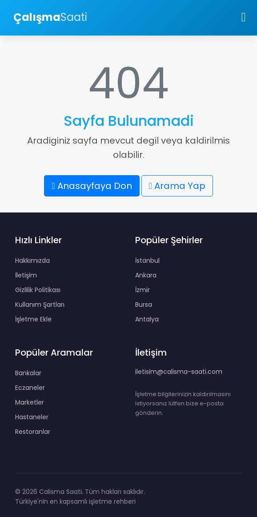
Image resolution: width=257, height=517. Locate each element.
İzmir (142, 289)
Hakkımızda (32, 260)
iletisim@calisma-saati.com (178, 371)
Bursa (143, 304)
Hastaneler (31, 417)
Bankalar (28, 373)
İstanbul (147, 260)
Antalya (147, 319)
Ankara (146, 275)
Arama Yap (177, 186)
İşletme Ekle (33, 319)
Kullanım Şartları (39, 304)
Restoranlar (32, 431)
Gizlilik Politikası (37, 289)
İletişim (26, 275)
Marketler (29, 402)
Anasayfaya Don (92, 186)
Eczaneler (30, 387)
